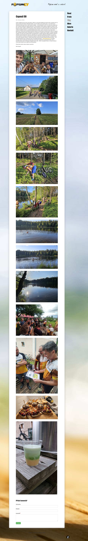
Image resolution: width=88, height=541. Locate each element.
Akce (69, 23)
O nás (69, 16)
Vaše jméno (18, 504)
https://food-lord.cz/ (47, 38)
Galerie (70, 27)
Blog (69, 20)
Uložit (18, 523)
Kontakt (70, 30)
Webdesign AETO (36, 536)
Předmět (17, 508)
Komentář (18, 513)
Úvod (69, 13)
